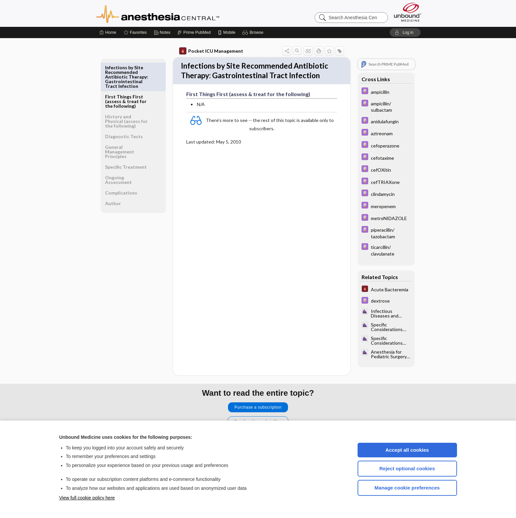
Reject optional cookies (407, 468)
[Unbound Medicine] (407, 12)
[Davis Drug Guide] (386, 92)
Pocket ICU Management (211, 51)
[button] (253, 32)
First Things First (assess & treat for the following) (125, 72)
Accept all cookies (407, 450)
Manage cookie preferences (407, 487)
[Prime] (193, 32)
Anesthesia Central (178, 13)
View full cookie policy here (87, 497)
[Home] (107, 32)
